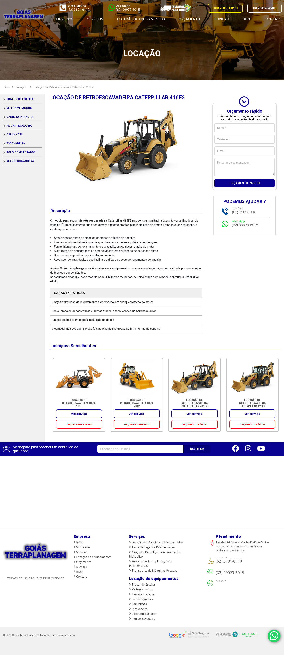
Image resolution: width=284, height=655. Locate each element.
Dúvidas (221, 19)
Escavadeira (15, 143)
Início (78, 542)
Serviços (95, 19)
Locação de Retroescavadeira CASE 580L (79, 403)
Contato (273, 19)
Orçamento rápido (244, 183)
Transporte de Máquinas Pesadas (153, 571)
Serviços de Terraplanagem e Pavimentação (150, 563)
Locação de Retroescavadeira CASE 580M (137, 403)
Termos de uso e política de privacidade (35, 578)
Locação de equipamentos (141, 19)
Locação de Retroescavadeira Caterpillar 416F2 (63, 87)
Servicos (80, 552)
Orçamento (189, 19)
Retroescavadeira (20, 161)
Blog (247, 19)
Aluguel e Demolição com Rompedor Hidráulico (155, 554)
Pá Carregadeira (19, 125)
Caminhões (14, 134)
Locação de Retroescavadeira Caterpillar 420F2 (252, 403)
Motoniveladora (19, 108)
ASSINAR (197, 449)
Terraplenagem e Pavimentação (152, 547)
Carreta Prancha (19, 116)
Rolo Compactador (21, 152)
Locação (21, 87)
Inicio (6, 87)
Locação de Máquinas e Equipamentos (156, 542)
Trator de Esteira (20, 99)
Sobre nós (64, 19)
